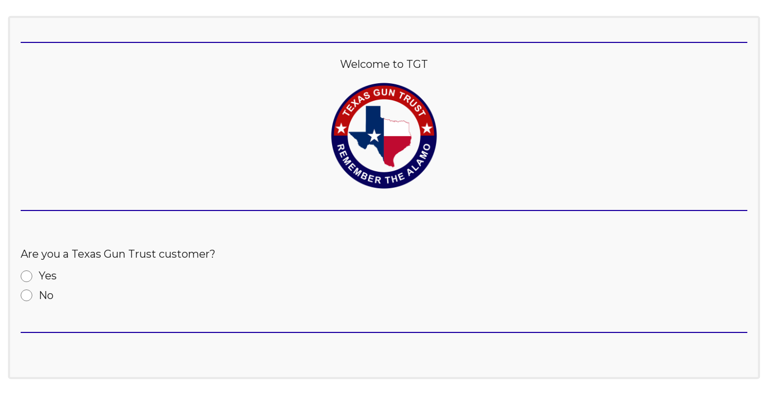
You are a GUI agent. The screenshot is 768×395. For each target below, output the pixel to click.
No (46, 295)
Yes (48, 275)
